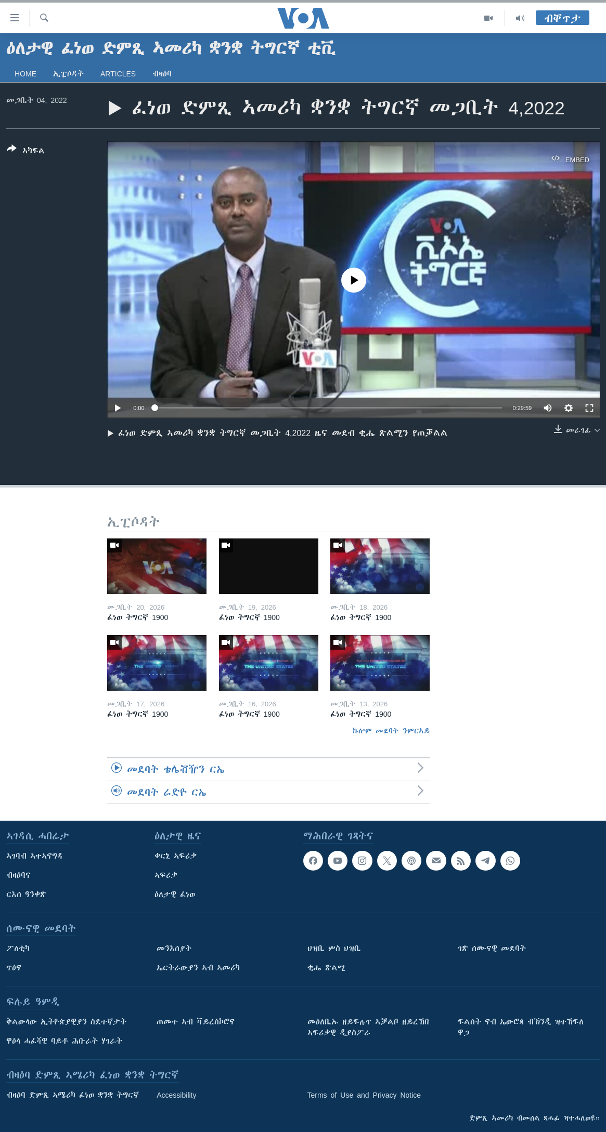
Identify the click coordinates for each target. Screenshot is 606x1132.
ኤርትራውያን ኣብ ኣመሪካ (198, 967)
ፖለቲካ (18, 948)
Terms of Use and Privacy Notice (364, 1095)
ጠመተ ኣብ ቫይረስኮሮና (196, 1021)
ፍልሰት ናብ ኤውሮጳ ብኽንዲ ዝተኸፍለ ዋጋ (521, 1027)
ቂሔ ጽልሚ (326, 967)
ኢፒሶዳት (68, 73)
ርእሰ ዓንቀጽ (26, 894)
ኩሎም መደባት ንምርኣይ (391, 731)
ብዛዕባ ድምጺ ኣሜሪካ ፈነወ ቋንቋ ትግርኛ (72, 1095)
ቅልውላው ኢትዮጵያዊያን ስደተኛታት (66, 1021)
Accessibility (176, 1095)
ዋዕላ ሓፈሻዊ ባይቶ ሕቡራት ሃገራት (64, 1041)
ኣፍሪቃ (165, 875)
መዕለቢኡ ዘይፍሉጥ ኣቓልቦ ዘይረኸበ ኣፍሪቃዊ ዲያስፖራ (368, 1027)
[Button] (26, 151)
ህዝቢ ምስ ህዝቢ (334, 948)
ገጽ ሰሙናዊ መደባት (492, 948)
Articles (118, 73)
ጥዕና (13, 967)
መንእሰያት (174, 948)
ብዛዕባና (18, 875)
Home (25, 73)
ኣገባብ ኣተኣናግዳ (34, 856)
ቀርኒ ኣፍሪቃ (175, 856)
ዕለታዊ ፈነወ (174, 894)
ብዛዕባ (162, 73)
